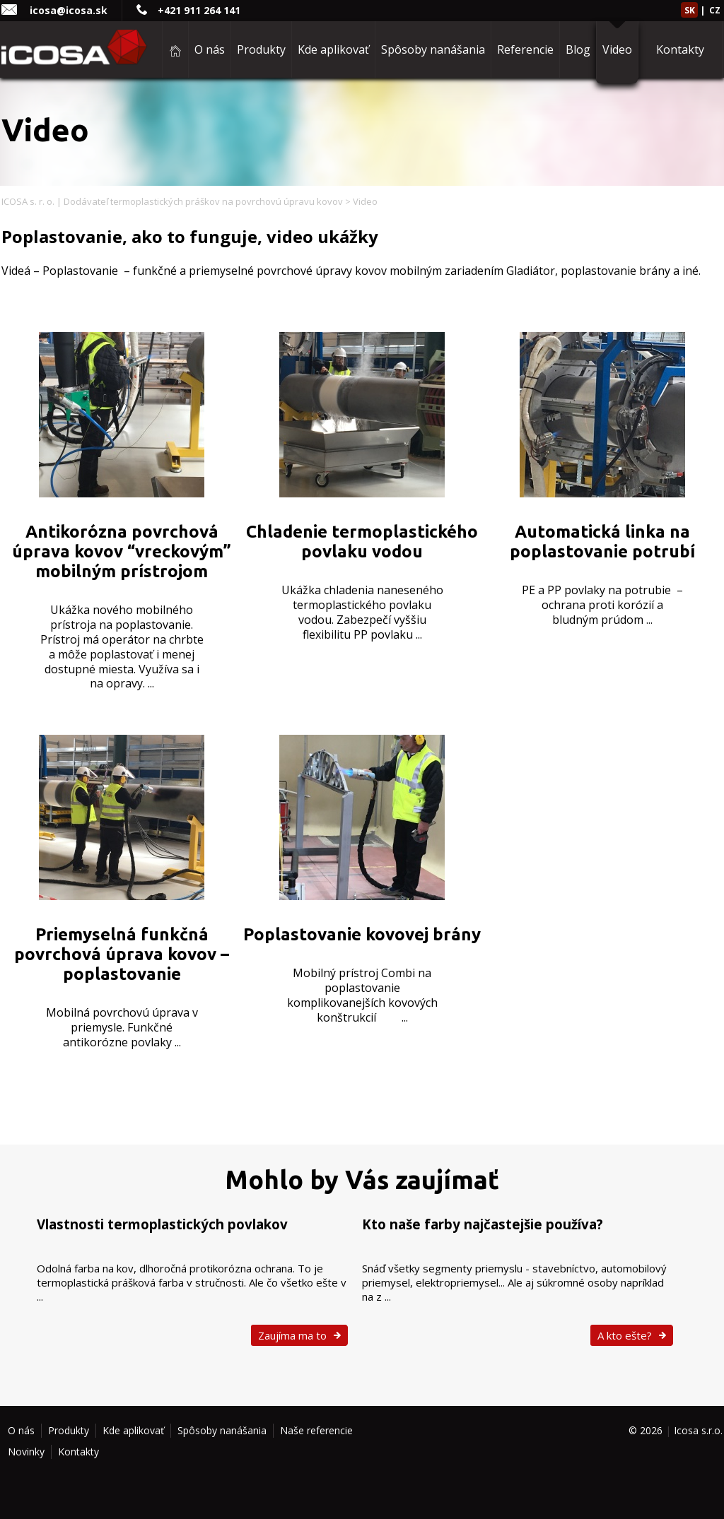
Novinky (26, 1451)
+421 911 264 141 (199, 10)
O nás (209, 49)
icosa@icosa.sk (68, 10)
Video (617, 49)
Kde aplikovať (333, 49)
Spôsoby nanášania (433, 49)
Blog (578, 49)
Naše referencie (316, 1430)
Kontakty (680, 49)
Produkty (261, 49)
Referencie (525, 49)
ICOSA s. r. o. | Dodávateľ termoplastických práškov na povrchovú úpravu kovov (172, 201)
